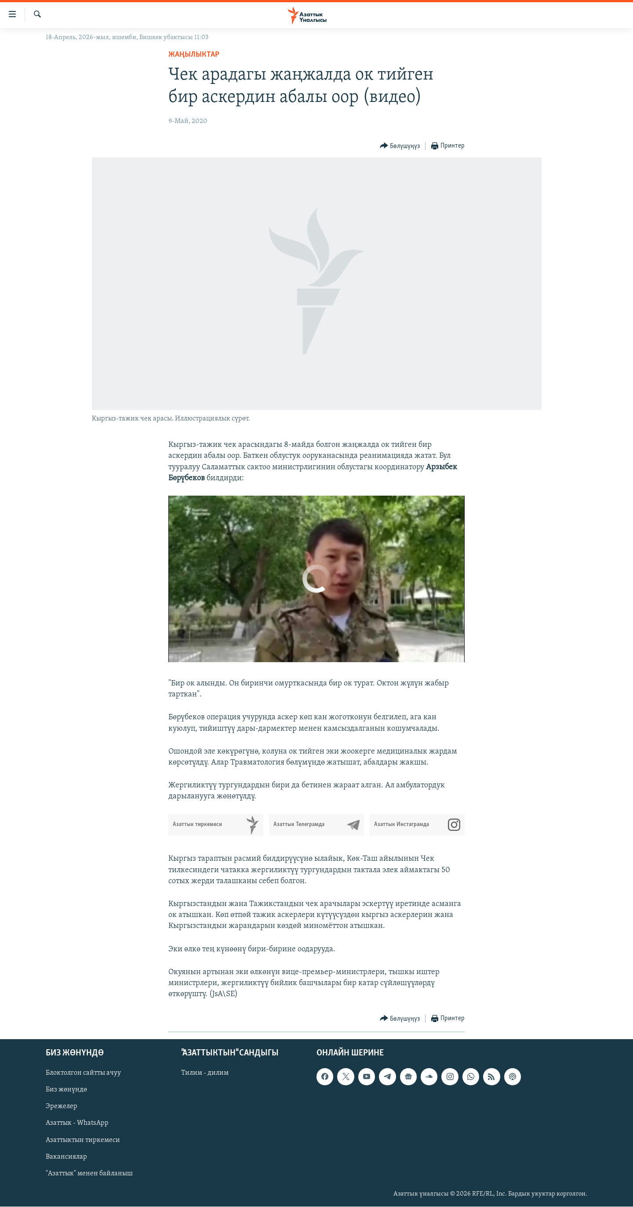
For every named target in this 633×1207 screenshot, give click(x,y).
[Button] (400, 146)
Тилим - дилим (205, 1073)
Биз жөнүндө (66, 1090)
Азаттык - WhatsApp (77, 1123)
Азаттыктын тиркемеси (83, 1140)
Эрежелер (61, 1106)
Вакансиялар (66, 1156)
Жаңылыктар (193, 55)
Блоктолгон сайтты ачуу (83, 1073)
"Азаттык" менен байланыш (89, 1173)
